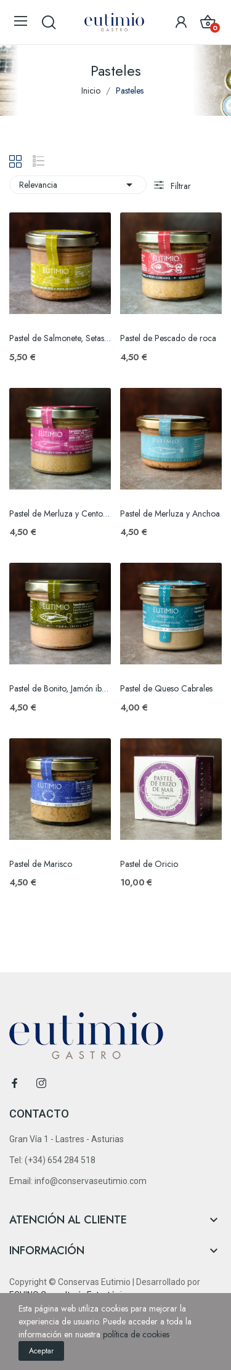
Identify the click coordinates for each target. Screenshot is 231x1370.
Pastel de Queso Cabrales (166, 689)
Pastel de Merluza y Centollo (60, 514)
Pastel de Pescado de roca (168, 338)
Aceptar (41, 1350)
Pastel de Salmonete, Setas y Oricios (60, 338)
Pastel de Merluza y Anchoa (170, 514)
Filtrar (179, 186)
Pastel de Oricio (149, 864)
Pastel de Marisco (40, 864)
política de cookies (136, 1334)
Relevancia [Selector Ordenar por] (78, 184)
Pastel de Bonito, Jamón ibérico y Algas (60, 689)
